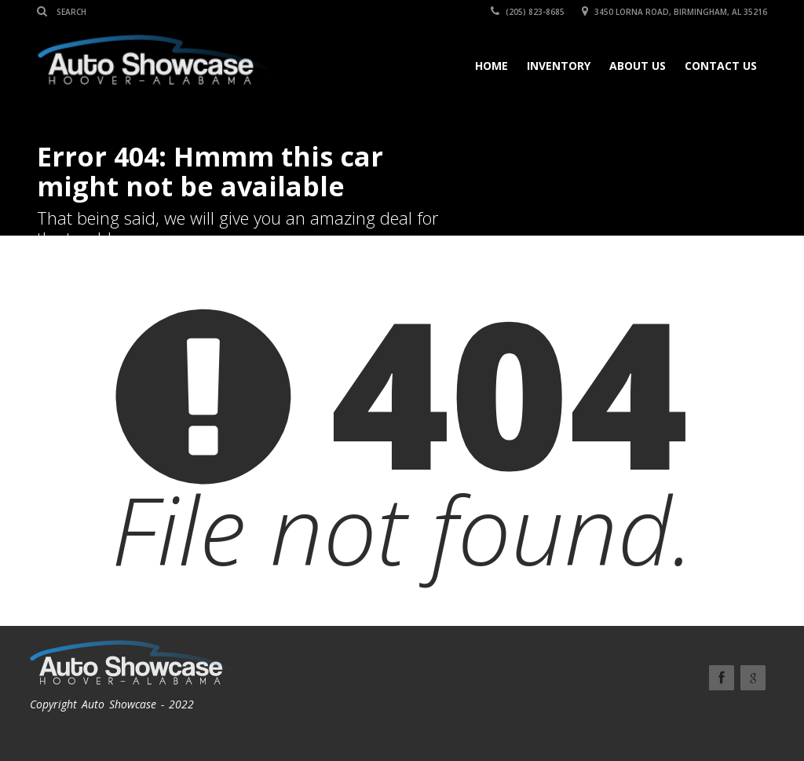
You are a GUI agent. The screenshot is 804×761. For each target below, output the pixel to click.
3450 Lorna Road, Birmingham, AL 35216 (674, 11)
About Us (637, 65)
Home (491, 65)
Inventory (558, 65)
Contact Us (721, 65)
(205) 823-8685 (528, 11)
